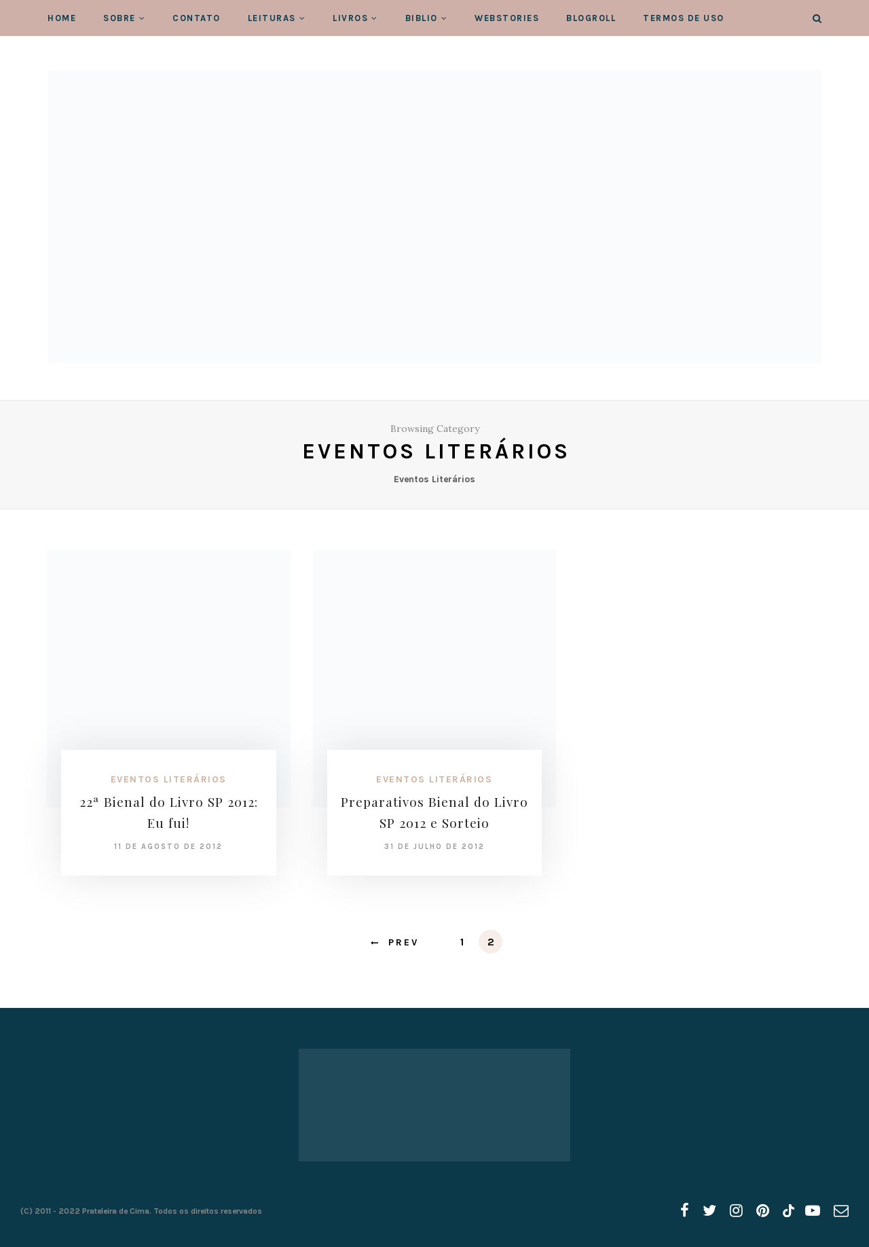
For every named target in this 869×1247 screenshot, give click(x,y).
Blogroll (591, 18)
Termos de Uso (683, 18)
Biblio (421, 18)
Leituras (272, 18)
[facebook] (684, 1211)
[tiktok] (787, 1211)
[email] (841, 1211)
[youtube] (812, 1211)
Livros (350, 18)
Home (62, 18)
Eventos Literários (169, 779)
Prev (403, 942)
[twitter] (709, 1211)
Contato (196, 18)
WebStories (507, 18)
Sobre (119, 18)
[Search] (817, 18)
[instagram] (736, 1211)
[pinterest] (762, 1211)
